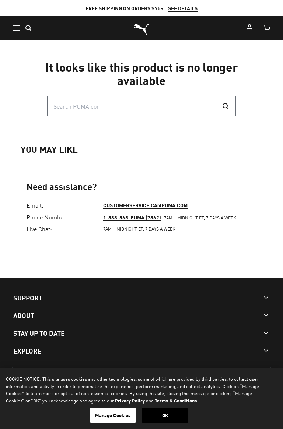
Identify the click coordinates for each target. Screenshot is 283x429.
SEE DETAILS (183, 8)
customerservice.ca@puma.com (145, 205)
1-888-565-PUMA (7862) (132, 217)
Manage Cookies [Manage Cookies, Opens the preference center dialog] (113, 415)
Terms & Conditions (176, 400)
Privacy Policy (130, 400)
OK (165, 415)
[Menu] (16, 28)
